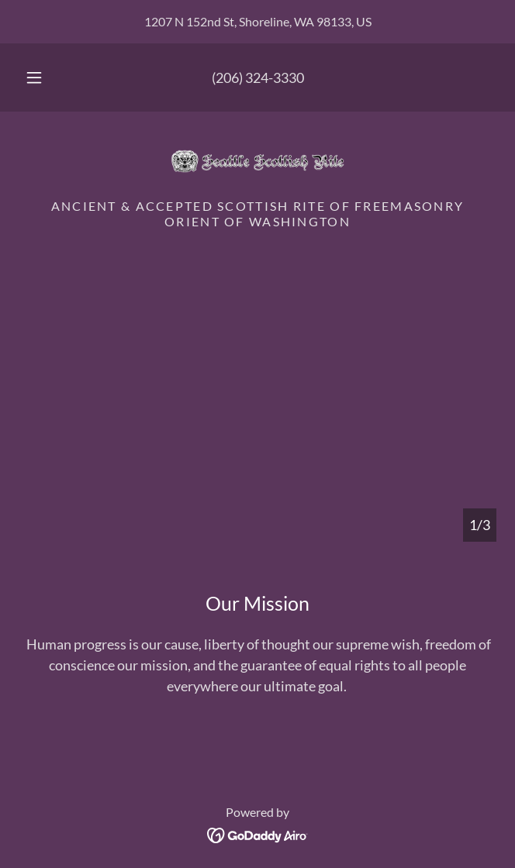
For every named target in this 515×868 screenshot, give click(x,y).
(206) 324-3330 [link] (258, 77)
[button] (41, 77)
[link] (257, 161)
